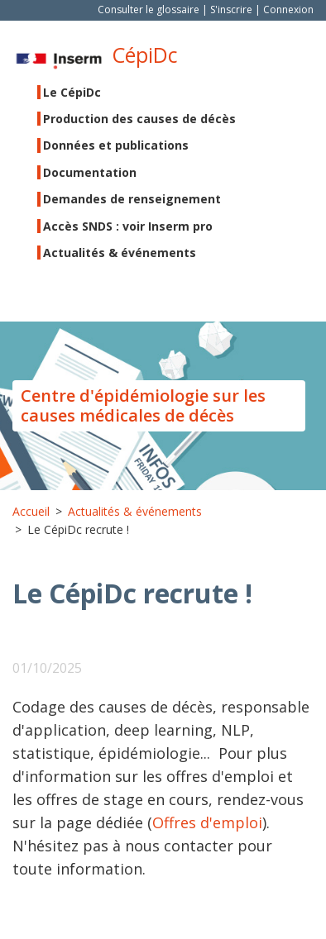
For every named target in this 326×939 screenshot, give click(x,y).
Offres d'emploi (207, 822)
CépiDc (145, 55)
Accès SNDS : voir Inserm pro (128, 226)
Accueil (31, 511)
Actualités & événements (119, 252)
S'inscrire (231, 9)
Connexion (288, 9)
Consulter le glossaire (148, 9)
